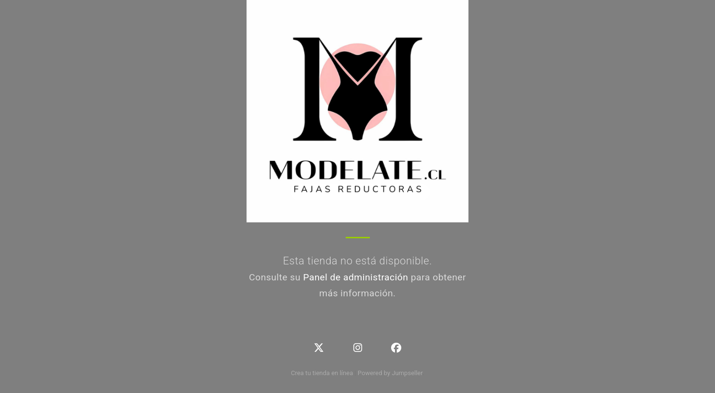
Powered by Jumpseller (390, 373)
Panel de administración (356, 277)
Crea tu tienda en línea (323, 373)
